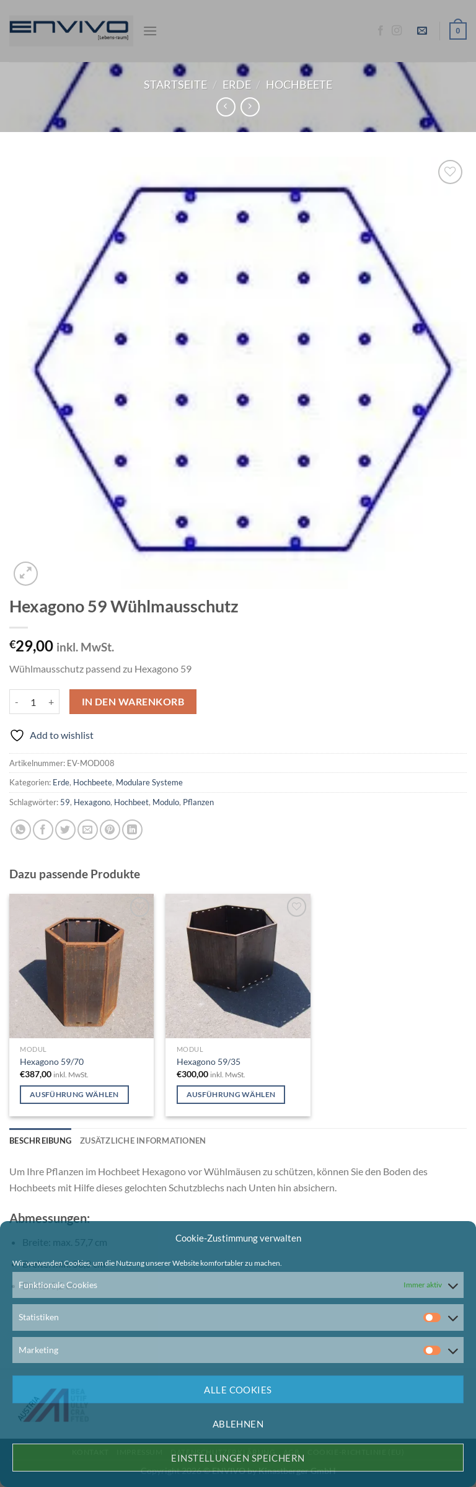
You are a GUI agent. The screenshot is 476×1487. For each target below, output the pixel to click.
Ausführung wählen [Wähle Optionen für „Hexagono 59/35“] (231, 1094)
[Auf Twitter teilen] (65, 829)
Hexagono (92, 802)
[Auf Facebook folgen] (381, 31)
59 (65, 802)
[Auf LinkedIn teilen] (132, 829)
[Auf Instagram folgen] (397, 31)
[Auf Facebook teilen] (43, 829)
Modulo (165, 802)
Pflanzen (198, 802)
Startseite (175, 84)
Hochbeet (131, 802)
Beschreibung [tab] (40, 1140)
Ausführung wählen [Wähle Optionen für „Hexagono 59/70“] (74, 1094)
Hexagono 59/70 (52, 1061)
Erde (237, 84)
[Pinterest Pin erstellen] (110, 829)
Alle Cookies (237, 1389)
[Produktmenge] (33, 701)
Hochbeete (299, 84)
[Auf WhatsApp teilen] (21, 829)
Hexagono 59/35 (208, 1061)
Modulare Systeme (149, 782)
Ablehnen (238, 1423)
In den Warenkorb (133, 701)
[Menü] (150, 30)
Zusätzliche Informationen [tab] (143, 1140)
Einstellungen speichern (237, 1457)
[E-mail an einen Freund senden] (87, 829)
